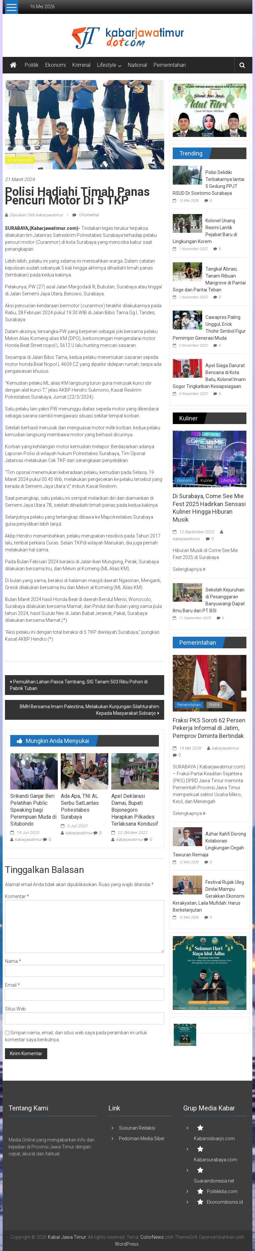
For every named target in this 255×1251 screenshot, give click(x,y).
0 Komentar (85, 215)
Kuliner (206, 480)
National (137, 65)
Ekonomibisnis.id (225, 1202)
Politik (32, 65)
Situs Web (15, 1009)
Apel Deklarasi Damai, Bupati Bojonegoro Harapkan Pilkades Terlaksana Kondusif (134, 810)
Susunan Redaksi (137, 1128)
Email (12, 985)
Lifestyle (106, 65)
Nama (13, 961)
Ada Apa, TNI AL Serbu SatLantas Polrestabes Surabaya (80, 806)
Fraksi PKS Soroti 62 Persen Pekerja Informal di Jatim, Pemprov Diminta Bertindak (209, 728)
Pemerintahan (170, 65)
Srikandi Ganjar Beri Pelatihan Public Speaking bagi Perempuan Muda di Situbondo (33, 810)
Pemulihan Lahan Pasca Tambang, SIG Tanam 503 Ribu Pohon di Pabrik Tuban (79, 685)
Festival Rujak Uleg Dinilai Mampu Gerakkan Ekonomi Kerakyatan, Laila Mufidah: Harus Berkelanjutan (208, 896)
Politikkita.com (222, 1191)
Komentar (17, 896)
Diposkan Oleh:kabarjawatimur (36, 215)
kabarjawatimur (28, 839)
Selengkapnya (189, 569)
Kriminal (81, 65)
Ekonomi (55, 65)
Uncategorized (20, 160)
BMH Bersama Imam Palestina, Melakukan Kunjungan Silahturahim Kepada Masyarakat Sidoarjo (89, 710)
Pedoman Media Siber (141, 1138)
